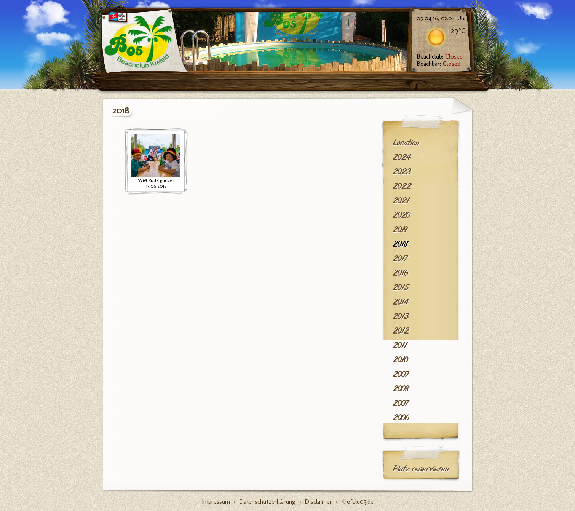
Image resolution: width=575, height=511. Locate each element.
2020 (401, 215)
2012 (401, 331)
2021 (401, 201)
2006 (401, 418)
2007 (400, 403)
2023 (402, 172)
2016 (400, 273)
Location (406, 143)
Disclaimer (318, 501)
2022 (402, 186)
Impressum (216, 501)
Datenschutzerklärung (267, 501)
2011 (400, 345)
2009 (401, 374)
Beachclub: (440, 56)
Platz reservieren (421, 469)
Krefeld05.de (357, 501)
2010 (400, 360)
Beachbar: (438, 63)
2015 (401, 287)
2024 (401, 157)
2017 (400, 258)
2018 (400, 244)
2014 (400, 302)
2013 (401, 316)
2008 (401, 389)
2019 (400, 230)
